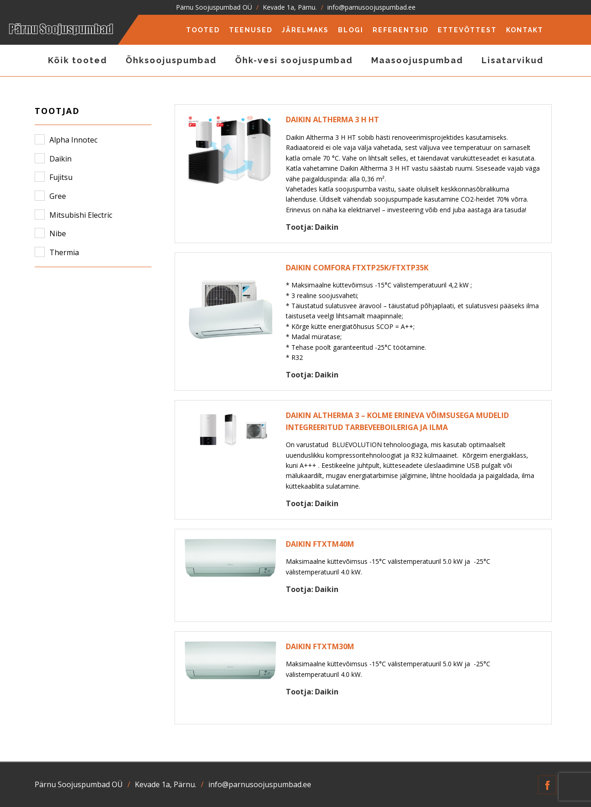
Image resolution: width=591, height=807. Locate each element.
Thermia (64, 252)
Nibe (57, 233)
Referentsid (400, 30)
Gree (57, 196)
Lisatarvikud (512, 60)
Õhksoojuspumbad (171, 60)
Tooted (203, 30)
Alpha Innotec (73, 140)
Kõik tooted (77, 60)
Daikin (60, 159)
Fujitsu (60, 177)
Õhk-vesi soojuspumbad (294, 60)
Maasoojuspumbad (417, 60)
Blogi (350, 30)
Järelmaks (305, 30)
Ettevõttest (467, 30)
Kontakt (524, 30)
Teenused (250, 30)
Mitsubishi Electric (80, 215)
